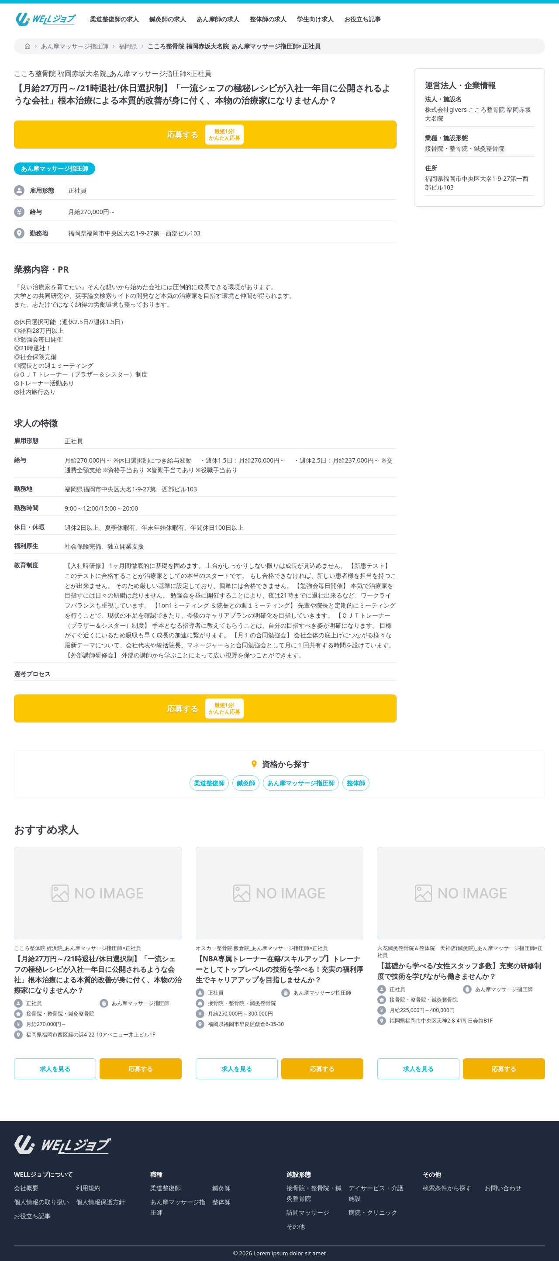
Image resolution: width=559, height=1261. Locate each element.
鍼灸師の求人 (167, 19)
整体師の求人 (268, 19)
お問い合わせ (503, 1188)
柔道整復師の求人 (114, 19)
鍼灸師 (246, 783)
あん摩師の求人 (218, 19)
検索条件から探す (447, 1188)
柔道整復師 (209, 783)
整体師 (356, 783)
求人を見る (55, 1068)
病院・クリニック (373, 1212)
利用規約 (88, 1188)
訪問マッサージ (307, 1212)
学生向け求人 (315, 19)
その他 (295, 1226)
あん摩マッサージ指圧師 (301, 783)
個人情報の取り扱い (41, 1202)
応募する (140, 1068)
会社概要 (26, 1188)
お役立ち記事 (362, 19)
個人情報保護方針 (100, 1202)
